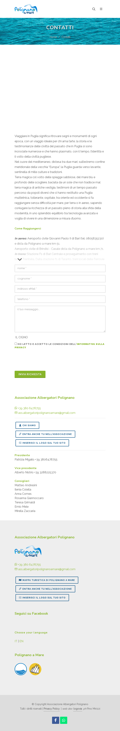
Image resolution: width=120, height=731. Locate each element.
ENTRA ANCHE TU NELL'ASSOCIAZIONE (45, 434)
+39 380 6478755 (28, 408)
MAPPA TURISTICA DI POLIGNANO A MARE (47, 580)
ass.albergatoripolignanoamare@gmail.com (45, 413)
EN (21, 641)
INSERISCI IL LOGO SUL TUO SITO (42, 443)
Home (53, 36)
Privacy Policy (52, 708)
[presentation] (42, 361)
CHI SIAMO (27, 425)
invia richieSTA (30, 374)
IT (16, 641)
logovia (77, 708)
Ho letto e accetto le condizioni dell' (59, 346)
